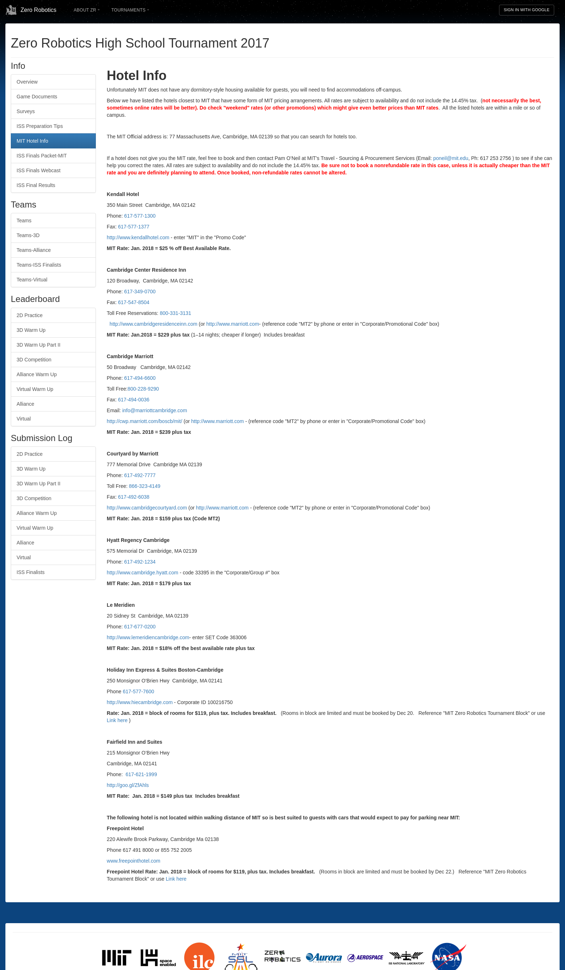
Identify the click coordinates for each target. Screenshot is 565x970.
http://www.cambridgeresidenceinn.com (153, 324)
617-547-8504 (133, 302)
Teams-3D (28, 235)
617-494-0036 (133, 399)
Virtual (24, 419)
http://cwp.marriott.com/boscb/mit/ (145, 421)
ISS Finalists (31, 572)
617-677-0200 (140, 626)
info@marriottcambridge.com (154, 410)
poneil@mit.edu (450, 158)
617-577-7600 (138, 691)
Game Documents (37, 96)
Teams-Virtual (32, 279)
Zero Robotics (31, 10)
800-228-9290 (143, 389)
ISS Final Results (36, 185)
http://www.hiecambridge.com (140, 702)
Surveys (26, 111)
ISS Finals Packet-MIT (42, 156)
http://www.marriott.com (232, 324)
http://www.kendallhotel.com (138, 237)
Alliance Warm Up (37, 374)
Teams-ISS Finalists (39, 265)
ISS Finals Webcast (39, 170)
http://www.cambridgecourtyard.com (147, 508)
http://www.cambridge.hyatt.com (142, 572)
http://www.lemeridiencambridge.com (148, 637)
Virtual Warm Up (35, 389)
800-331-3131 (175, 313)
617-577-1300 (140, 216)
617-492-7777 (140, 475)
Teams (24, 220)
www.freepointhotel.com (133, 861)
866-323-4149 (144, 486)
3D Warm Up (31, 330)
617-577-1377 (133, 227)
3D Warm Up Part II (39, 345)
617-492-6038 (133, 497)
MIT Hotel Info (32, 141)
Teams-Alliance (34, 250)
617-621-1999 (141, 774)
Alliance (25, 404)
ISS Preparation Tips (40, 126)
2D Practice (30, 315)
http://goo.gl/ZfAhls (128, 785)
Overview (27, 82)
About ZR (87, 10)
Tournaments (130, 10)
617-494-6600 (140, 378)
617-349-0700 (140, 291)
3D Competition (34, 359)
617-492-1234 (140, 562)
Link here (117, 720)
